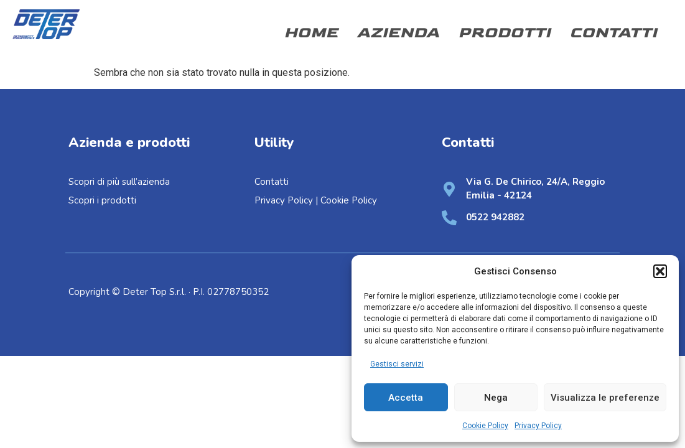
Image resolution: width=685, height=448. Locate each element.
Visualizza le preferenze (605, 397)
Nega (496, 397)
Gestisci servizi (397, 364)
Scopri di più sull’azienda (120, 181)
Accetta (405, 397)
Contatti (613, 32)
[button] (660, 271)
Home (311, 32)
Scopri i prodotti (102, 200)
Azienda (397, 32)
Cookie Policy (485, 425)
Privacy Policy (538, 425)
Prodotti (504, 32)
